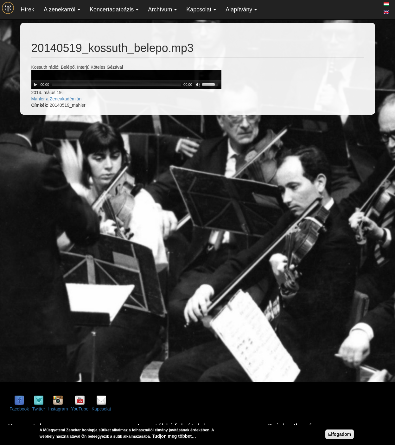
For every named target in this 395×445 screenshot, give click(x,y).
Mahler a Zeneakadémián (56, 98)
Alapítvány (241, 9)
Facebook (19, 408)
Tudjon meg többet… (174, 436)
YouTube (79, 408)
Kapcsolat (201, 9)
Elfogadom (339, 434)
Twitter (38, 408)
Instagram (58, 408)
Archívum (162, 9)
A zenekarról (62, 9)
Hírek (27, 9)
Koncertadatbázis (114, 9)
